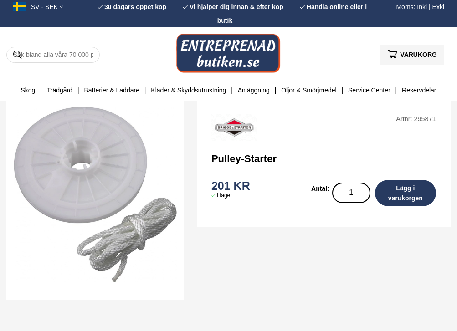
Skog (28, 90)
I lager (224, 195)
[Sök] (53, 55)
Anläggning (254, 90)
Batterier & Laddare (111, 90)
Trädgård (59, 90)
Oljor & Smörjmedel (308, 90)
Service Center (369, 90)
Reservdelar (419, 90)
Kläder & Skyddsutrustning (188, 90)
